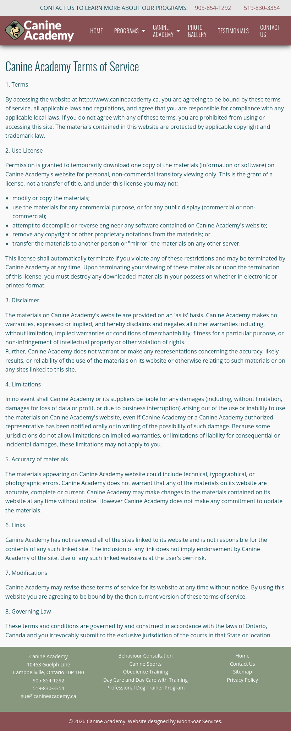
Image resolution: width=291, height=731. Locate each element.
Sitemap (242, 672)
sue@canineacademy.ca (48, 696)
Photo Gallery (197, 31)
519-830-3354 (262, 8)
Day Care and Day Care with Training (145, 680)
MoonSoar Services (199, 721)
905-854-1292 (213, 8)
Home (96, 31)
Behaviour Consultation (145, 656)
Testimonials (233, 31)
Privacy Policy (242, 680)
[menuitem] (96, 31)
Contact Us (270, 31)
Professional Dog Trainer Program (145, 688)
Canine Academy (163, 31)
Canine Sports (146, 664)
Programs (126, 31)
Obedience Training (145, 672)
